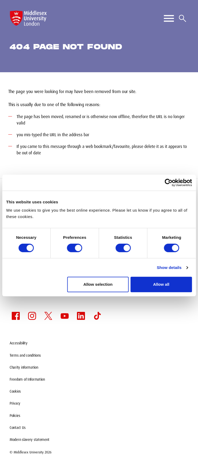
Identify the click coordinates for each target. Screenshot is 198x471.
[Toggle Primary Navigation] (169, 18)
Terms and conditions (25, 355)
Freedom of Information (27, 379)
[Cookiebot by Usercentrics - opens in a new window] (168, 183)
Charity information (24, 367)
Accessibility (18, 343)
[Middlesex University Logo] (28, 18)
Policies (15, 415)
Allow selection (97, 284)
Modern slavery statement (29, 439)
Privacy (15, 403)
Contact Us (17, 427)
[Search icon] (182, 18)
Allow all (161, 284)
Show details (169, 267)
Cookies (15, 391)
